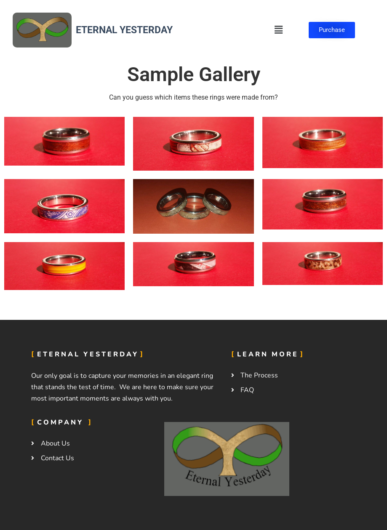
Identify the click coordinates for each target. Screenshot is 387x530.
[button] (278, 30)
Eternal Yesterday (124, 30)
